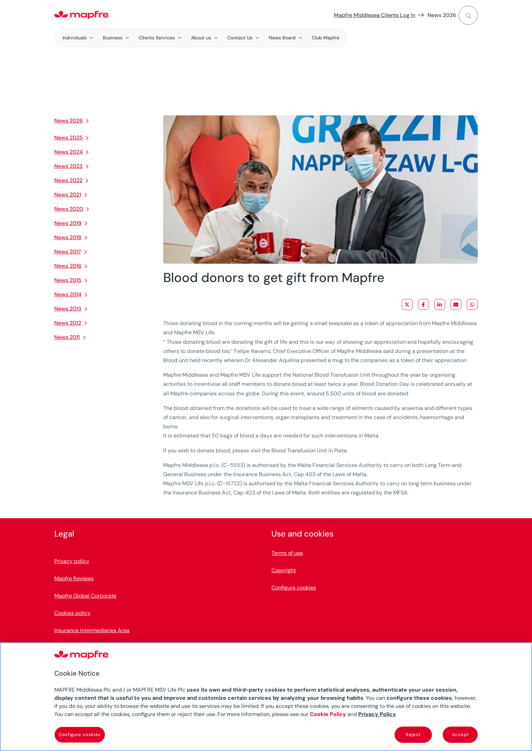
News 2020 (68, 208)
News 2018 (67, 237)
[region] (266, 696)
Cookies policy (72, 613)
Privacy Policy (377, 714)
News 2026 (442, 15)
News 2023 (68, 166)
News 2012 (67, 322)
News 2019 (67, 223)
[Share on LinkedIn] (439, 304)
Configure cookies (293, 587)
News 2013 (67, 308)
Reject (413, 734)
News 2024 (68, 151)
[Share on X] (407, 304)
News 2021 (67, 194)
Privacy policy (71, 561)
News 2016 (67, 265)
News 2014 (67, 294)
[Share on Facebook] (423, 304)
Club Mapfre (325, 38)
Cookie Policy (328, 714)
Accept (460, 734)
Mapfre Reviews (74, 578)
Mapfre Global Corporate (85, 595)
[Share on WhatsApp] (472, 304)
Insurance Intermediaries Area (92, 630)
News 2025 (68, 137)
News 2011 (67, 337)
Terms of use (287, 553)
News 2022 (68, 180)
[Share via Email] (456, 304)
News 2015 (67, 280)
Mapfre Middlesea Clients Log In (374, 15)
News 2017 (67, 251)
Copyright (283, 570)
